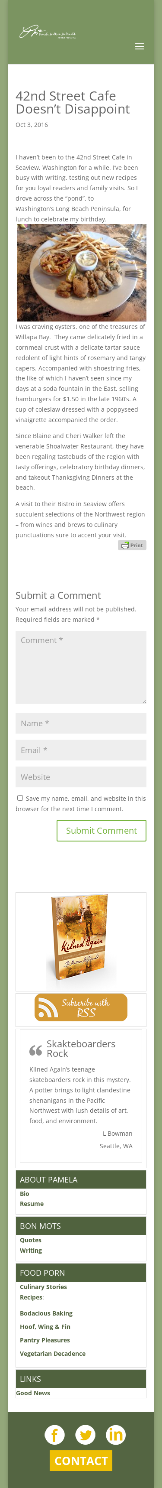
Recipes (31, 1297)
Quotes (30, 1240)
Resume (32, 1203)
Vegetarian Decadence (53, 1353)
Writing (31, 1250)
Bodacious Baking (48, 1313)
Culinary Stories (43, 1287)
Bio (24, 1193)
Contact (81, 1461)
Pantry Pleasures (45, 1340)
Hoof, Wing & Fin (45, 1326)
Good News (33, 1393)
